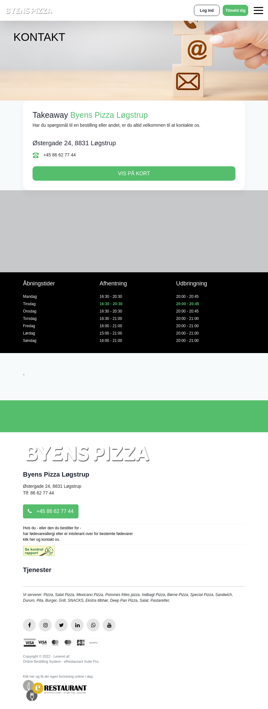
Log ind (206, 10)
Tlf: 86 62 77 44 (38, 492)
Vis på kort (134, 173)
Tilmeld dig (235, 10)
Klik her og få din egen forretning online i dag (58, 676)
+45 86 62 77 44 (54, 155)
